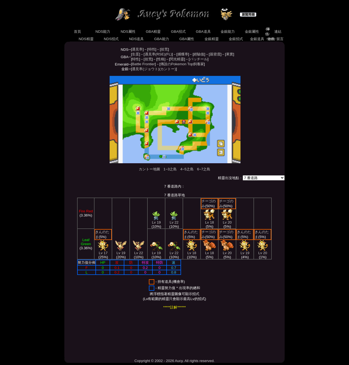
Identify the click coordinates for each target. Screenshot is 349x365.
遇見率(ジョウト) (145, 69)
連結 (277, 31)
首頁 (77, 31)
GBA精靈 (153, 31)
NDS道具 (136, 39)
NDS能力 (102, 31)
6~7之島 (203, 169)
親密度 (215, 54)
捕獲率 (182, 54)
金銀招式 (236, 39)
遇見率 (137, 49)
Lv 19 (121, 251)
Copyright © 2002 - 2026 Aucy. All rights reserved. (174, 361)
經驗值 (199, 54)
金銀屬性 (252, 31)
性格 (160, 59)
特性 (151, 49)
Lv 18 (191, 251)
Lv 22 (138, 251)
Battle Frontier (143, 64)
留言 (280, 39)
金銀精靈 (211, 39)
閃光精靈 (177, 59)
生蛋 (135, 54)
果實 (229, 54)
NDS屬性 (128, 31)
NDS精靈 (86, 39)
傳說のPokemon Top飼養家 (182, 64)
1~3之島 (170, 169)
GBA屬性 (186, 39)
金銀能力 (227, 31)
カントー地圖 (149, 169)
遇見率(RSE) (155, 54)
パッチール (198, 59)
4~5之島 (187, 169)
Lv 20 (227, 220)
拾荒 (164, 49)
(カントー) (167, 69)
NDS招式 (111, 39)
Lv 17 (103, 251)
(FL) (168, 54)
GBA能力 (161, 39)
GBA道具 (203, 31)
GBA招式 (178, 31)
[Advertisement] (163, 334)
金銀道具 (257, 39)
